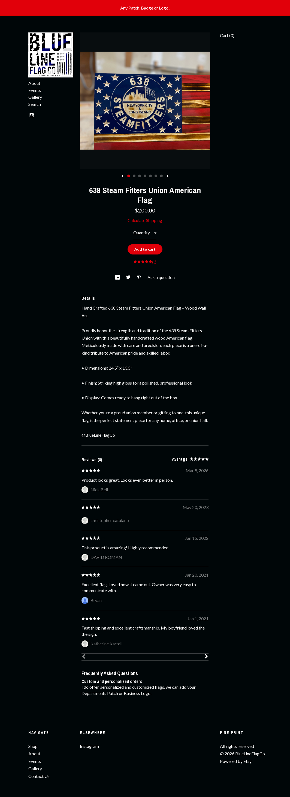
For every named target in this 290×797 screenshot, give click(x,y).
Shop (33, 746)
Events (34, 90)
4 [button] (145, 176)
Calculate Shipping (145, 220)
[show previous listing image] (122, 176)
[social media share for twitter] (128, 277)
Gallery (35, 97)
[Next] (206, 657)
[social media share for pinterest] (139, 277)
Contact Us (39, 776)
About (34, 83)
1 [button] (128, 176)
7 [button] (161, 176)
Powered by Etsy (236, 761)
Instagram (89, 746)
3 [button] (139, 176)
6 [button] (156, 176)
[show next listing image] (167, 176)
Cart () (227, 35)
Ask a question (161, 277)
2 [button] (134, 176)
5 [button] (150, 176)
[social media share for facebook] (117, 277)
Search (34, 104)
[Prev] (83, 657)
